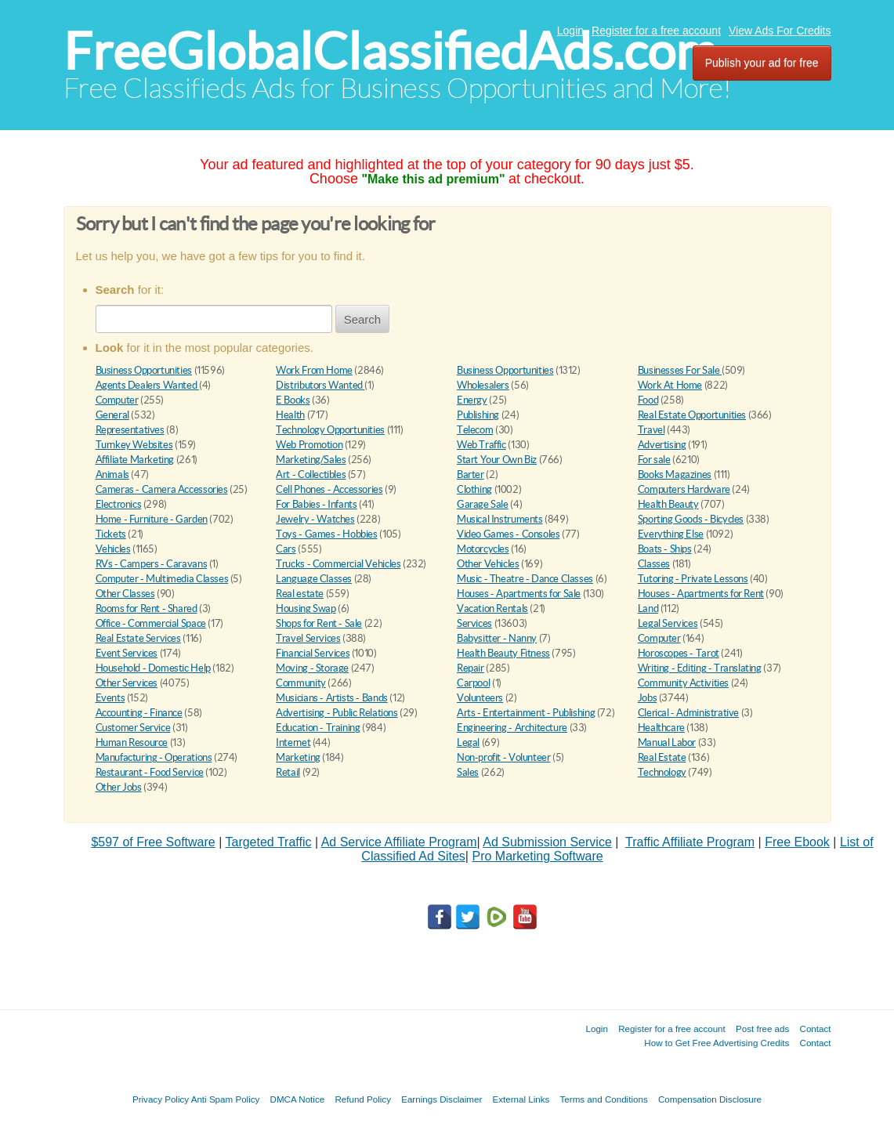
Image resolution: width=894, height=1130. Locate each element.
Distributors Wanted (320, 385)
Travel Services (308, 638)
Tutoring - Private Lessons (693, 579)
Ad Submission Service (547, 842)
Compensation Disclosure (710, 1099)
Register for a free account (656, 30)
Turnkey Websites (134, 445)
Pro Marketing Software (537, 856)
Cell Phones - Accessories (329, 489)
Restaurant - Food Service (150, 772)
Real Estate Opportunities (692, 415)
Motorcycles (483, 549)
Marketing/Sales (311, 459)
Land (648, 608)
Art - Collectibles (311, 474)
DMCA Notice (297, 1099)
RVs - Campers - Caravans (152, 564)
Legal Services (668, 623)
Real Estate (662, 757)
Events (110, 698)
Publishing (478, 415)
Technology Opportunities (330, 430)
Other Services (127, 683)
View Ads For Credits (780, 30)
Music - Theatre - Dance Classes (525, 579)
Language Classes (314, 579)
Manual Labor (667, 742)
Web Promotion (309, 445)
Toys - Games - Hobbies (326, 534)
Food (648, 400)
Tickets (111, 534)
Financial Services (312, 653)
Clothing (474, 489)
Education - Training (318, 727)
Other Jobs (119, 787)
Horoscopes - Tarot (678, 653)
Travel (651, 430)
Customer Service (133, 727)
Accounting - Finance (139, 713)
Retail (288, 772)
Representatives (130, 430)
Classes (654, 564)
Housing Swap (305, 608)
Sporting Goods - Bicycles (691, 519)
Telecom (475, 430)
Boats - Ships (665, 549)
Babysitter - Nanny (497, 638)
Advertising (662, 445)
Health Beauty (668, 504)
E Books (292, 400)
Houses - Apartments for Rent (701, 593)
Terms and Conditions (604, 1099)
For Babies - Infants (316, 504)
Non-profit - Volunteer (503, 757)
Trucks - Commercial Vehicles (338, 564)
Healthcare (661, 727)
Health (290, 415)
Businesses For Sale (680, 370)
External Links (521, 1099)
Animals (112, 474)
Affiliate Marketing (135, 459)
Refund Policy (363, 1099)
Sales (468, 772)
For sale (654, 459)
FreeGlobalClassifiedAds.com (390, 51)
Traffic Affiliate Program (690, 842)
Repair (470, 668)
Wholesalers (483, 385)
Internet (293, 742)
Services (474, 623)
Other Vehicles (488, 564)
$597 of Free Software (153, 842)
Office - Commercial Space (151, 623)
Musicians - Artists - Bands (331, 698)
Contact (815, 1028)
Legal (468, 742)
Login (570, 30)
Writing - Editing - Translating (700, 668)
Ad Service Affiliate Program (399, 842)
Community (301, 683)
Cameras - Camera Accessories (162, 489)
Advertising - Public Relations (336, 713)
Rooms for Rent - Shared (146, 608)
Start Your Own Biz (497, 459)
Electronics (119, 504)
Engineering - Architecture (512, 727)
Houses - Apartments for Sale (519, 593)
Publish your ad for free (762, 62)
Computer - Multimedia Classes (162, 579)
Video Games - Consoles (508, 534)
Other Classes (125, 593)
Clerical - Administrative (688, 713)
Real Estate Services (138, 638)
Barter (470, 474)
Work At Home (670, 385)
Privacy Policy (160, 1099)
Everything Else (671, 534)
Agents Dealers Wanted (147, 385)
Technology (662, 772)
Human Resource (132, 742)
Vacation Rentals (492, 608)
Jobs (647, 698)
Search (363, 319)
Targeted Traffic (268, 842)
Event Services (127, 653)
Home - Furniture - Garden (152, 519)
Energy (472, 400)
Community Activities (683, 683)
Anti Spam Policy (225, 1099)
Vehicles (113, 549)
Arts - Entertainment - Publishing (526, 713)
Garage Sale (483, 504)
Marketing (298, 757)
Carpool (473, 683)
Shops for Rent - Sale (319, 623)
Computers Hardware (684, 489)
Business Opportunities (144, 370)
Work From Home (314, 370)
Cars (285, 549)
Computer (117, 400)
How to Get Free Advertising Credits (716, 1043)
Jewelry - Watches (315, 519)
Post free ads (762, 1028)
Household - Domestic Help (153, 668)
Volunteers (480, 698)
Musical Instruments (500, 519)
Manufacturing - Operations (154, 757)
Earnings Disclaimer (441, 1099)
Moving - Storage (312, 668)
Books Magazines (674, 474)
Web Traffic (481, 445)
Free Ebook (797, 842)
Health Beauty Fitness (503, 653)
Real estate (300, 593)
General (112, 415)
